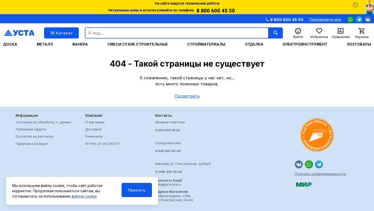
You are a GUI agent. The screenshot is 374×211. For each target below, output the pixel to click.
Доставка (93, 129)
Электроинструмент (305, 44)
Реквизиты (94, 136)
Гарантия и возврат (32, 144)
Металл (45, 44)
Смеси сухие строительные (137, 44)
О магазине (95, 122)
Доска (10, 44)
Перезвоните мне (325, 19)
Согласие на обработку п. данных (43, 122)
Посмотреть (187, 96)
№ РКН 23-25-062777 (103, 144)
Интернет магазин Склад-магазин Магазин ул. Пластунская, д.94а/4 (187, 147)
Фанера (80, 44)
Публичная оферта (31, 129)
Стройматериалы (206, 44)
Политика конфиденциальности (320, 174)
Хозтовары (359, 44)
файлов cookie (84, 196)
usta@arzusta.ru (168, 182)
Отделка (254, 44)
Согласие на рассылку (35, 136)
